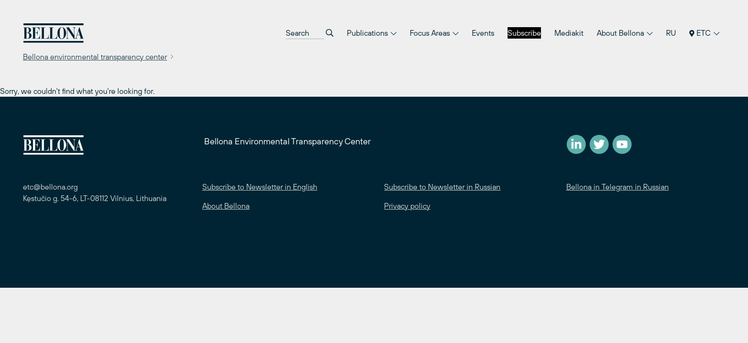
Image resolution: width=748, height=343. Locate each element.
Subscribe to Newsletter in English (259, 186)
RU (671, 33)
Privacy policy (407, 206)
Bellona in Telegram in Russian (617, 186)
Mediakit (568, 33)
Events (483, 33)
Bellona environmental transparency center (95, 56)
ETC (704, 33)
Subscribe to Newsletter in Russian (442, 186)
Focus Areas (434, 33)
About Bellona (625, 33)
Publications (371, 33)
